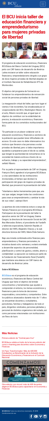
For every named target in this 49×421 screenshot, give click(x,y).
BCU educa (12, 4)
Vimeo (40, 416)
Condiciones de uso (9, 413)
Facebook (31, 416)
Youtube (36, 416)
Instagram (45, 416)
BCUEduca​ (6, 275)
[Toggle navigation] (43, 4)
